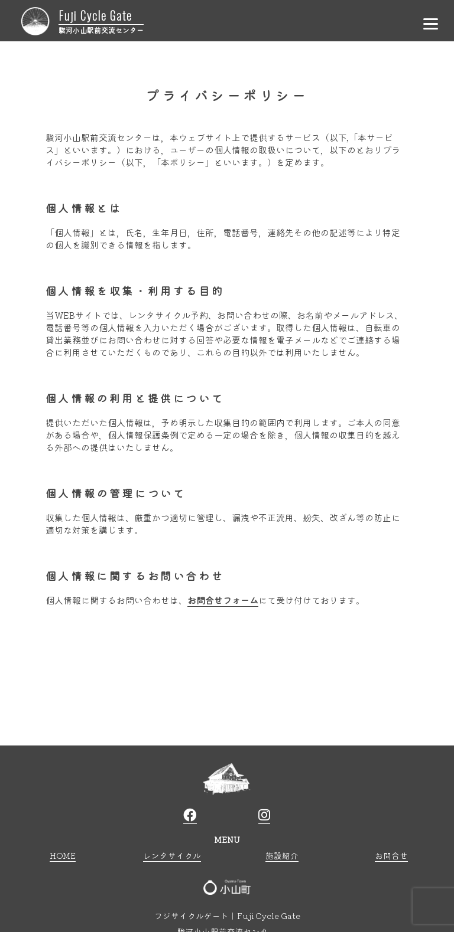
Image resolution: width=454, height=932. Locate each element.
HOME (63, 855)
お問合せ (391, 855)
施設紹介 (282, 855)
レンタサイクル (172, 855)
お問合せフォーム (222, 600)
